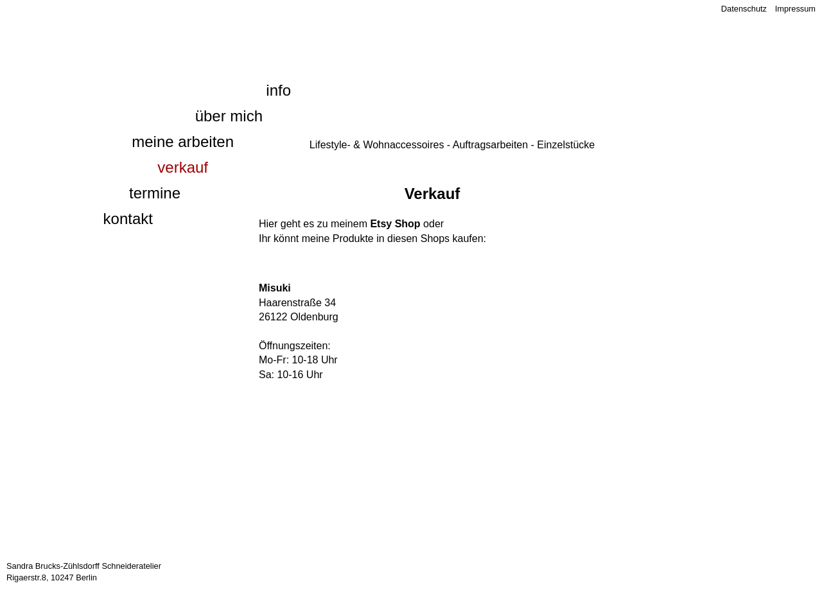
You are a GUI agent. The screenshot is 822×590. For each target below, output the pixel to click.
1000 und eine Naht (165, 29)
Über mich (229, 116)
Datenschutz (744, 8)
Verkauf (182, 167)
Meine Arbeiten (183, 141)
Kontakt (128, 218)
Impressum (795, 8)
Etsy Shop (395, 223)
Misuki (275, 287)
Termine (154, 193)
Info (278, 90)
